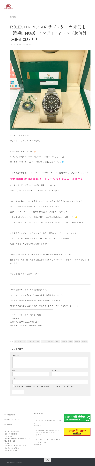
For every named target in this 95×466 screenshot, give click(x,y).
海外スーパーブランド (13, 420)
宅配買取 (64, 342)
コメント (15, 355)
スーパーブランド (20, 342)
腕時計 (71, 342)
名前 (13, 370)
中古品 (58, 342)
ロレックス (36, 342)
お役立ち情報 (11, 415)
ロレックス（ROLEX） (47, 342)
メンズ (29, 342)
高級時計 (84, 342)
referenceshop (17, 44)
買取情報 (13, 17)
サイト (14, 378)
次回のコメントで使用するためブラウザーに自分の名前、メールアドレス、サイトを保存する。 (44, 386)
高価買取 (77, 342)
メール (54, 370)
